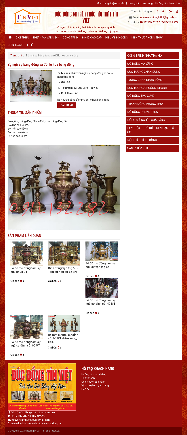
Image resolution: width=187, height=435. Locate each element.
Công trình (71, 37)
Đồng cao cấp (92, 37)
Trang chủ (16, 55)
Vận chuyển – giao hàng (95, 385)
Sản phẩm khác (138, 148)
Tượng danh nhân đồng (145, 80)
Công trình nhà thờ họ (144, 55)
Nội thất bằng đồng (142, 140)
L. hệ (30, 45)
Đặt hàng (67, 105)
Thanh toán (88, 378)
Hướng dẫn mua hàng (140, 3)
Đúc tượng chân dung (143, 71)
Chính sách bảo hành (93, 381)
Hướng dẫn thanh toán (168, 3)
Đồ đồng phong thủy (142, 112)
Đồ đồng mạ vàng (140, 63)
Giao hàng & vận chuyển (111, 3)
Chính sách (16, 45)
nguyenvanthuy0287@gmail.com (159, 17)
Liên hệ (85, 389)
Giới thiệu (22, 37)
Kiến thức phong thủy (147, 37)
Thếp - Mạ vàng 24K (46, 37)
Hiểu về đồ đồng (116, 37)
